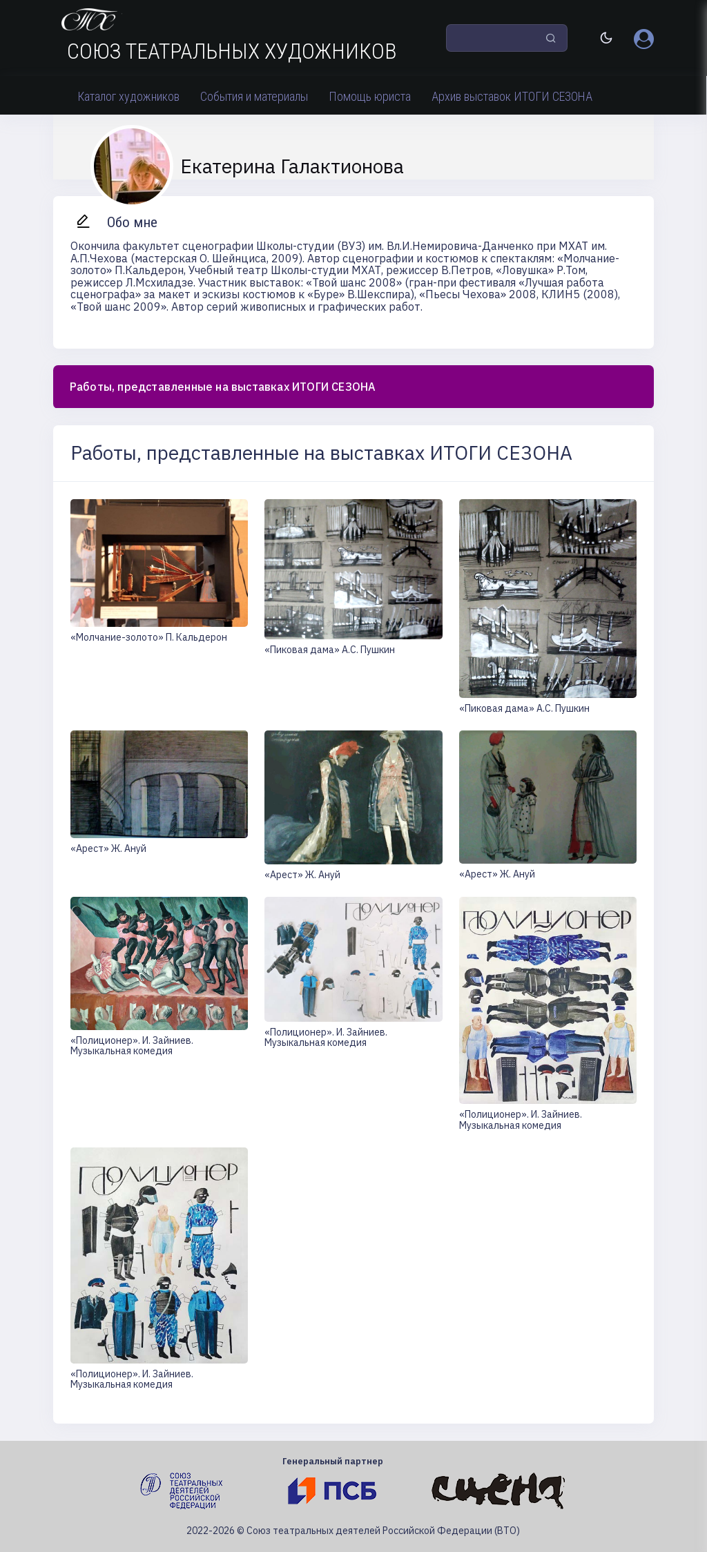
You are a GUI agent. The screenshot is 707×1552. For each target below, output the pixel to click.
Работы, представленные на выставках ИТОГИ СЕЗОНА (223, 387)
